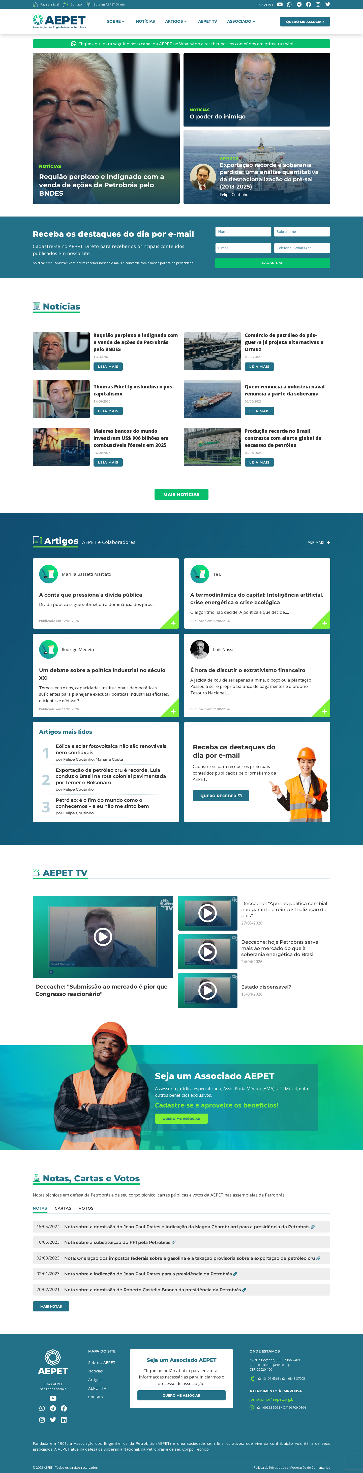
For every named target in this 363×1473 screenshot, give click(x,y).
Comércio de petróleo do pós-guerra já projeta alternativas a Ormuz (284, 342)
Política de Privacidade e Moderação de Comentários (292, 1467)
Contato (95, 1396)
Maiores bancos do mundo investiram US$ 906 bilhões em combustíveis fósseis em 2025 (131, 438)
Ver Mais (316, 542)
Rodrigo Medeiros (80, 649)
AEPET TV (207, 21)
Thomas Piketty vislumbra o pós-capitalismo (134, 390)
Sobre (116, 21)
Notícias (145, 21)
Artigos (176, 21)
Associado (241, 21)
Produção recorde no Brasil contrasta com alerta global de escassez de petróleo (283, 438)
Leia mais (108, 367)
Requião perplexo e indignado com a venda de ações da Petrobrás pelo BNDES (136, 342)
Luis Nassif (224, 649)
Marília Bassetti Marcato (86, 574)
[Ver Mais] (328, 542)
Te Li (218, 574)
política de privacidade (177, 263)
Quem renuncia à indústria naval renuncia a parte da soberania (285, 390)
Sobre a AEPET (101, 1362)
